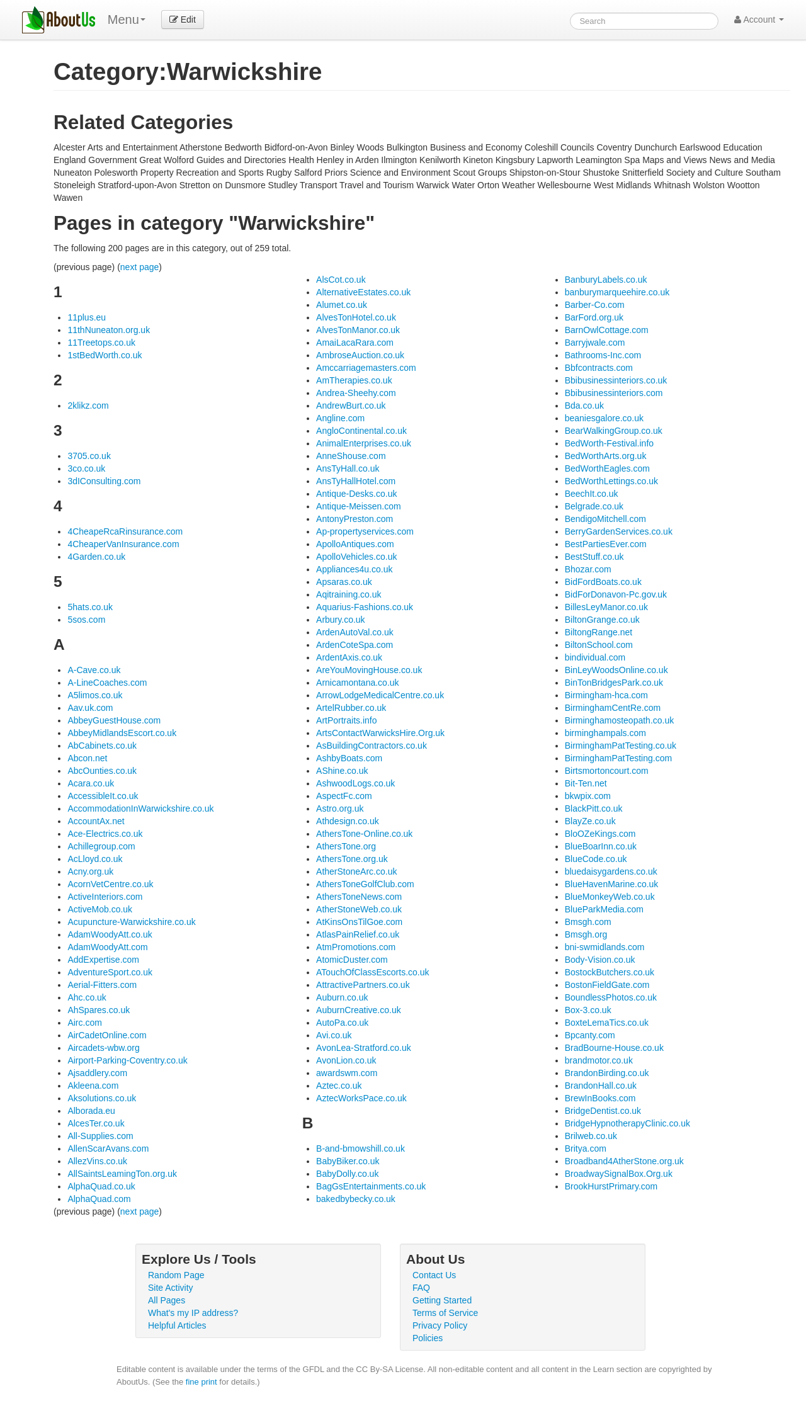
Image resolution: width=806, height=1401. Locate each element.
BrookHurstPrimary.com (611, 1186)
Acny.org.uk (90, 871)
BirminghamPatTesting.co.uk (620, 745)
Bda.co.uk (584, 405)
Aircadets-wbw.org (103, 1048)
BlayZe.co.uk (590, 821)
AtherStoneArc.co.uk (356, 871)
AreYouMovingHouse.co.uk (369, 670)
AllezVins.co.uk (97, 1161)
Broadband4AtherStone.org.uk (624, 1161)
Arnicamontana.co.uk (357, 683)
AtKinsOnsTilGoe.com (359, 922)
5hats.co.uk (90, 607)
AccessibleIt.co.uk (102, 796)
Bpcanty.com (590, 1035)
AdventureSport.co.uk (109, 972)
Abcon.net (87, 758)
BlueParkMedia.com (604, 909)
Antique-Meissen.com (358, 506)
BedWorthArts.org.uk (606, 456)
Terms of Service (445, 1313)
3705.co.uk (89, 456)
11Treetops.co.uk (101, 342)
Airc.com (84, 1023)
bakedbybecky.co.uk (355, 1199)
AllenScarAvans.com (108, 1148)
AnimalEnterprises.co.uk (363, 443)
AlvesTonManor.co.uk (358, 330)
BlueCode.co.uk (596, 859)
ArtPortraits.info (346, 720)
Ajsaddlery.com (97, 1073)
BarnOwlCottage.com (607, 330)
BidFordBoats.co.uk (603, 582)
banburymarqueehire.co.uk (617, 292)
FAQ (421, 1288)
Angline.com (340, 418)
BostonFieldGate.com (607, 985)
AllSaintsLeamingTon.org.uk (122, 1174)
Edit (182, 19)
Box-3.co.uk (588, 1010)
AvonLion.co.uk (346, 1060)
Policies (427, 1338)
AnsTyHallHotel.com (355, 481)
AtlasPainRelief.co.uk (357, 934)
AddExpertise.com (103, 960)
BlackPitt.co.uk (594, 808)
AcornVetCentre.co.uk (110, 884)
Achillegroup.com (101, 846)
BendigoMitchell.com (605, 519)
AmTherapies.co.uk (354, 380)
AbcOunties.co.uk (102, 771)
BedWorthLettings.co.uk (611, 481)
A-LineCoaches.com (107, 683)
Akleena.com (92, 1086)
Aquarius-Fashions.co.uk (364, 607)
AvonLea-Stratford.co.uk (363, 1048)
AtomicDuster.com (352, 960)
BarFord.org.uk (594, 317)
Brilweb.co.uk (591, 1136)
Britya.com (585, 1148)
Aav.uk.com (90, 708)
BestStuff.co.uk (594, 557)
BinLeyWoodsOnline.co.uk (616, 670)
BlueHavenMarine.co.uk (612, 884)
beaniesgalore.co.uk (604, 418)
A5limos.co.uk (94, 695)
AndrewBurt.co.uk (351, 405)
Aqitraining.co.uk (349, 594)
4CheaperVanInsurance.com (123, 544)
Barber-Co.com (595, 305)
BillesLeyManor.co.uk (606, 607)
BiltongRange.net (598, 632)
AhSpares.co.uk (98, 1010)
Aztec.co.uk (338, 1086)
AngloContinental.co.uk (361, 431)
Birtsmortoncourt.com (607, 771)
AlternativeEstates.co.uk (363, 292)
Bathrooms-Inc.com (603, 355)
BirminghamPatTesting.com (618, 758)
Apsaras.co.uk (344, 582)
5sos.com (86, 620)
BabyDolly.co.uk (347, 1174)
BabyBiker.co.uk (347, 1161)
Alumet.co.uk (341, 305)
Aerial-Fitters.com (102, 985)
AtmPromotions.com (355, 947)
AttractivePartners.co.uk (363, 985)
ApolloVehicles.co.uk (356, 557)
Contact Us (434, 1275)
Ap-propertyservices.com (365, 531)
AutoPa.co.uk (342, 1023)
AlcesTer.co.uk (95, 1123)
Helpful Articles (177, 1325)
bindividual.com (595, 657)
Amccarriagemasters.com (366, 368)
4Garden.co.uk (96, 557)
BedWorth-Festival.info (609, 443)
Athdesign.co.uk (347, 821)
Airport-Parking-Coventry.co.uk (127, 1060)
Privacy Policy (439, 1325)
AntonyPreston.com (354, 519)
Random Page (176, 1275)
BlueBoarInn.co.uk (601, 846)
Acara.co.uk (90, 783)
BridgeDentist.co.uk (603, 1111)
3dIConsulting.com (103, 481)
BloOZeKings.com (600, 834)
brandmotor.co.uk (599, 1060)
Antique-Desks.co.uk (356, 494)
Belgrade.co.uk (594, 506)
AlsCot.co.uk (341, 280)
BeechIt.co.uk (591, 494)
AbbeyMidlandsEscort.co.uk (121, 733)
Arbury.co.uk (340, 620)
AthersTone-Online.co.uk (364, 834)
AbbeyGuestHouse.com (114, 720)
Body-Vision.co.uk (600, 960)
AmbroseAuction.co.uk (360, 355)
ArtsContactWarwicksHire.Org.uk (380, 733)
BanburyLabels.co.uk (606, 280)
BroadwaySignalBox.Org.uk (619, 1174)
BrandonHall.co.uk (601, 1086)
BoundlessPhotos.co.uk (611, 997)
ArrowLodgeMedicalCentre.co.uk (380, 695)
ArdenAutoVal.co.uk (355, 632)
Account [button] (759, 19)
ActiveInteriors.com (104, 897)
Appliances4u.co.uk (354, 569)
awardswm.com (346, 1073)
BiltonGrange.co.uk (602, 620)
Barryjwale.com (595, 342)
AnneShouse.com (351, 456)
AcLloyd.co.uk (94, 859)
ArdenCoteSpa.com (354, 645)
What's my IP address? (193, 1313)
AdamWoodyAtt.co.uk (109, 934)
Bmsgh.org (586, 934)
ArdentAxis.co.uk (349, 657)
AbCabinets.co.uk (102, 745)
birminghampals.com (605, 733)
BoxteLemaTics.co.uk (607, 1023)
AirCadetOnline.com (106, 1035)
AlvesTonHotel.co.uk (356, 317)
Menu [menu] (126, 19)
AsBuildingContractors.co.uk (371, 745)
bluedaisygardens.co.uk (611, 871)
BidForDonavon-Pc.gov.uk (616, 594)
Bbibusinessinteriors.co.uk (616, 380)
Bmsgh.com (588, 922)
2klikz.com (87, 405)
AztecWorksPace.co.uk (361, 1098)
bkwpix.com (588, 796)
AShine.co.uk (342, 771)
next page (139, 267)
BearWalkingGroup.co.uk (613, 431)
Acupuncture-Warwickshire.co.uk (131, 922)
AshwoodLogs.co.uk (355, 783)
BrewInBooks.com (600, 1098)
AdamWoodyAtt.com (107, 947)
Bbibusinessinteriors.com (614, 393)
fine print (201, 1382)
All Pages (166, 1300)
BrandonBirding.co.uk (607, 1073)
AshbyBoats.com (349, 758)
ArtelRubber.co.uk (351, 708)
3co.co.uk (86, 468)
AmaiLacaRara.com (355, 342)
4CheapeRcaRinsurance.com (125, 531)
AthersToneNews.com (359, 897)
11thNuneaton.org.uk (108, 330)
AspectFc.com (344, 796)
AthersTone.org (346, 846)
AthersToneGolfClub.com (365, 884)
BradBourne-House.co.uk (614, 1048)
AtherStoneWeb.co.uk (359, 909)
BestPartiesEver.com (606, 544)
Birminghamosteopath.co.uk (619, 720)
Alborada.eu (91, 1111)
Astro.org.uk (339, 808)
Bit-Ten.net (586, 783)
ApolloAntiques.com (355, 544)
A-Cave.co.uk (93, 670)
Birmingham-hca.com (606, 695)
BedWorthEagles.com (607, 468)
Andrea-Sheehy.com (356, 393)
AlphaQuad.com (98, 1199)
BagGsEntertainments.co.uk (371, 1186)
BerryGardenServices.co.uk (619, 531)
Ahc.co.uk (86, 997)
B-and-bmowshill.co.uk (360, 1148)
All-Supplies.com (100, 1136)
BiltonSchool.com (599, 645)
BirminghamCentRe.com (613, 708)
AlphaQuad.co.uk (101, 1186)
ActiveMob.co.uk (99, 909)
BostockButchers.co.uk (609, 972)
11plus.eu (86, 317)
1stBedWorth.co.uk (104, 355)
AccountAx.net (95, 821)
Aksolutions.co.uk (101, 1098)
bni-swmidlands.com (605, 947)
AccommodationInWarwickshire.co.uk (140, 808)
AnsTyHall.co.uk (347, 468)
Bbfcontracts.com (599, 368)
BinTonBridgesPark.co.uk (614, 683)
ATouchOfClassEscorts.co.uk (372, 972)
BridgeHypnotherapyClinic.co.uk (627, 1123)
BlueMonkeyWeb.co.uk (610, 897)
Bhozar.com (588, 569)
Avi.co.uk (334, 1035)
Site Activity (170, 1288)
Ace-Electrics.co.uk (104, 834)
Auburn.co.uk (342, 997)
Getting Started (442, 1300)
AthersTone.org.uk (352, 859)
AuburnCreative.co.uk (358, 1010)
